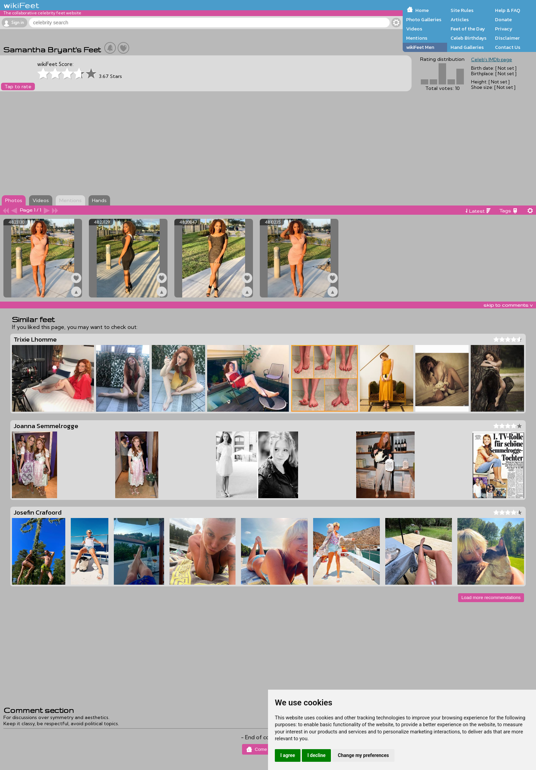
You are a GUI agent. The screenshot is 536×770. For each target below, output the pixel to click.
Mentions (416, 38)
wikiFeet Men (420, 47)
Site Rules (462, 10)
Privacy (503, 28)
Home (422, 10)
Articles (460, 19)
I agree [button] (287, 755)
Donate (503, 19)
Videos (414, 28)
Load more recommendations (491, 597)
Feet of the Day (468, 28)
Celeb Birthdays (468, 38)
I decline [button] (316, 755)
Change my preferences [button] (363, 755)
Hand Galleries (467, 47)
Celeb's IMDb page (491, 59)
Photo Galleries (423, 19)
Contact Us (507, 47)
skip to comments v (508, 305)
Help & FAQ (507, 10)
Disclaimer (507, 38)
